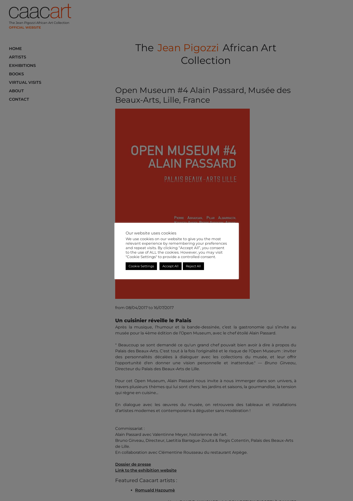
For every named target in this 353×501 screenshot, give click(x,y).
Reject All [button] (193, 266)
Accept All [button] (170, 266)
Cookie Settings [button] (141, 266)
